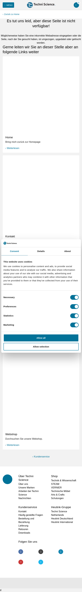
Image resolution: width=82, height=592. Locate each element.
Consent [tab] (14, 251)
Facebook (20, 551)
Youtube (20, 562)
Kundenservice (42, 456)
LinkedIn (60, 551)
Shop (54, 476)
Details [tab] (41, 251)
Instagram (40, 551)
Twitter (40, 562)
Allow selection (41, 346)
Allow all (41, 338)
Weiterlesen (13, 148)
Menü (8, 5)
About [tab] (67, 251)
